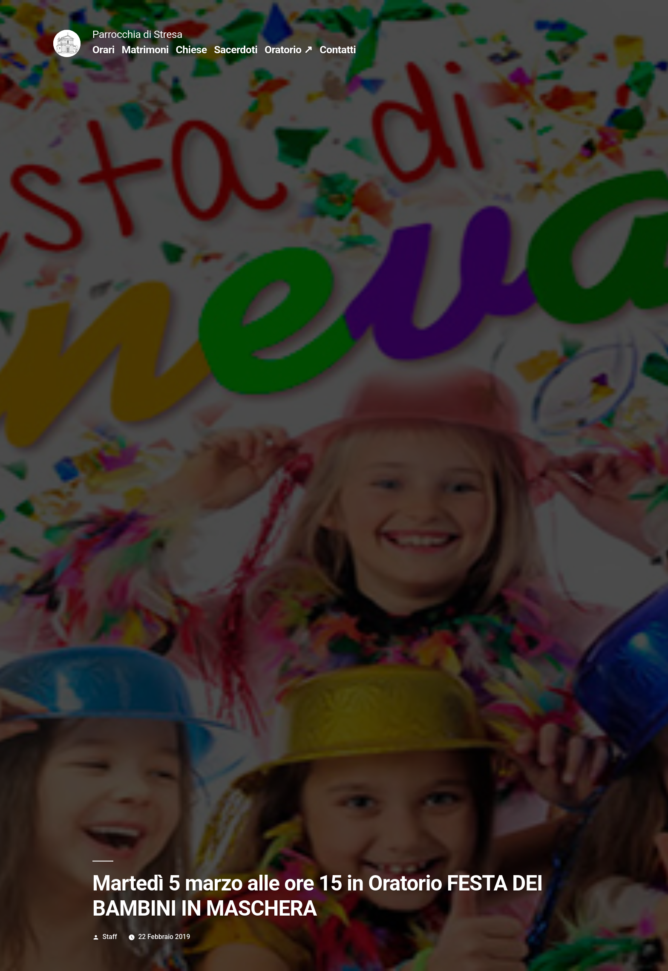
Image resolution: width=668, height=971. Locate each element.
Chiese (191, 49)
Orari (103, 49)
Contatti (338, 49)
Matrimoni (145, 49)
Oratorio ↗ (289, 49)
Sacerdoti (235, 49)
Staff (110, 937)
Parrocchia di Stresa (137, 34)
